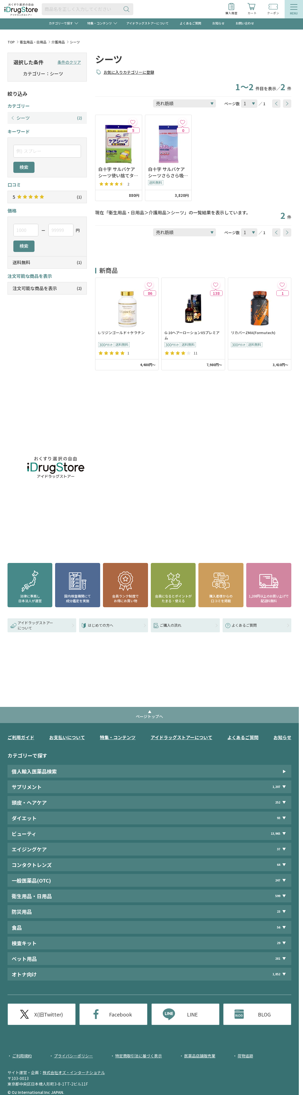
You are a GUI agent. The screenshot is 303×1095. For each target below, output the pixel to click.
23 (278, 911)
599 (277, 896)
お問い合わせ (245, 23)
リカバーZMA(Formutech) (253, 332)
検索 (23, 167)
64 (278, 865)
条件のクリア (69, 62)
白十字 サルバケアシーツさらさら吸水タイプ (168, 172)
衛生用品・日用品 (33, 42)
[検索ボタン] (127, 9)
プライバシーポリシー (73, 1056)
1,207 (276, 787)
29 (278, 943)
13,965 (275, 833)
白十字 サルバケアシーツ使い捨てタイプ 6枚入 (118, 172)
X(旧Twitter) (48, 1014)
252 (277, 802)
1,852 (276, 974)
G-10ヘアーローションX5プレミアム (192, 335)
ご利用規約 (22, 1056)
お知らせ (218, 23)
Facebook (120, 1014)
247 (277, 880)
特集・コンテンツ (118, 737)
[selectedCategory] (16, 73)
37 (278, 849)
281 (277, 958)
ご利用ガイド (21, 737)
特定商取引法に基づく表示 (138, 1056)
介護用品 (58, 42)
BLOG (264, 1014)
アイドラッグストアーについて (147, 23)
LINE (192, 1014)
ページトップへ (149, 716)
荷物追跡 (245, 1056)
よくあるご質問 (190, 23)
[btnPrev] (276, 103)
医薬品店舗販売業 (199, 1056)
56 (278, 927)
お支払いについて (67, 737)
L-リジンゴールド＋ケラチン (121, 332)
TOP (11, 42)
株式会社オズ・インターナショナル (74, 1072)
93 (278, 818)
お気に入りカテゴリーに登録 (129, 72)
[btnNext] (287, 103)
